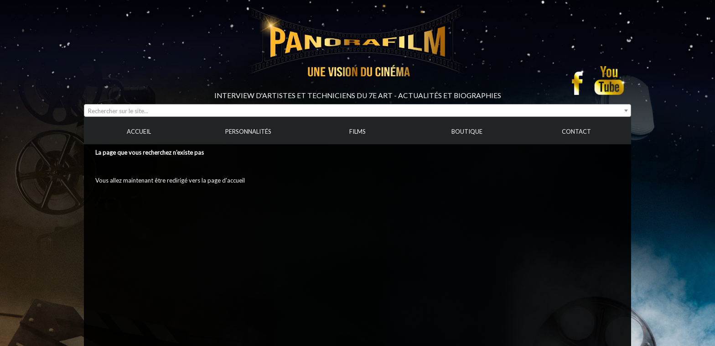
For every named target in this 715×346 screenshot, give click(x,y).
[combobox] (357, 110)
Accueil (104, 200)
